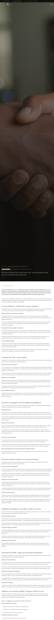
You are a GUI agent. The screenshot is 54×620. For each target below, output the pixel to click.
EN (49, 1)
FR (47, 1)
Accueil (3, 266)
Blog (6, 266)
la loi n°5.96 (16, 289)
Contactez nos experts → (12, 453)
